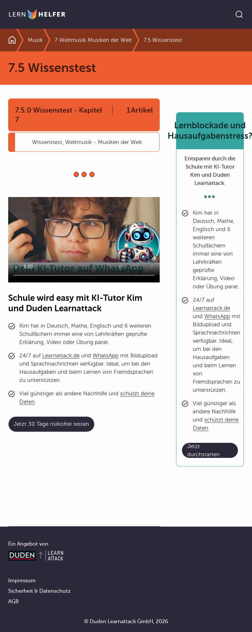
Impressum (22, 580)
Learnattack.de (61, 355)
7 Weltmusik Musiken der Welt (93, 40)
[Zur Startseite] (37, 14)
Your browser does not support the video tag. (84, 239)
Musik (35, 40)
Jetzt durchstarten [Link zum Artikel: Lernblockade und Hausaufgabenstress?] (203, 450)
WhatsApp (105, 355)
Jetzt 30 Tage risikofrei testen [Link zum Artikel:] (51, 424)
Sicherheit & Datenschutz (39, 591)
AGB (13, 601)
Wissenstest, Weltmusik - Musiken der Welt (87, 142)
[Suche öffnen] (239, 14)
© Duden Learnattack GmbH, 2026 (126, 621)
